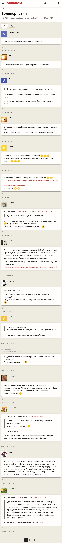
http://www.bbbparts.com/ (14, 186)
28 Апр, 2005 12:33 (7, 197)
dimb (20, 497)
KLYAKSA (12, 408)
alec (10, 79)
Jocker (11, 203)
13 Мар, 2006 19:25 (7, 371)
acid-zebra (31, 18)
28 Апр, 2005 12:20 (7, 170)
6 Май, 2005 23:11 (7, 311)
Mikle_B (11, 281)
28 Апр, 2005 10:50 (7, 141)
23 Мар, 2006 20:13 (45, 18)
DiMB (10, 452)
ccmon (11, 376)
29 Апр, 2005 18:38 (7, 235)
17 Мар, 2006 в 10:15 (39, 497)
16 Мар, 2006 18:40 (7, 447)
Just (10, 241)
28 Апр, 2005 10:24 (7, 112)
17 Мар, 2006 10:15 (7, 483)
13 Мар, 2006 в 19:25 (36, 416)
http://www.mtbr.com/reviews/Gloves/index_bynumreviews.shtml (30, 267)
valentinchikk (22, 211)
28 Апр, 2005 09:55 (8, 73)
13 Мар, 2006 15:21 (7, 344)
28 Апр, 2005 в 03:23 (45, 211)
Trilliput (11, 317)
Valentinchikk (13, 32)
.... (8, 327)
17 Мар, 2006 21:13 (7, 532)
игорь (10, 146)
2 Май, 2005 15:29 (7, 276)
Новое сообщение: (18, 18)
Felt (9, 55)
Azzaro (11, 489)
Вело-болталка (8, 9)
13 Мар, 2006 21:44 (7, 402)
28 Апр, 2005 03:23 (8, 50)
